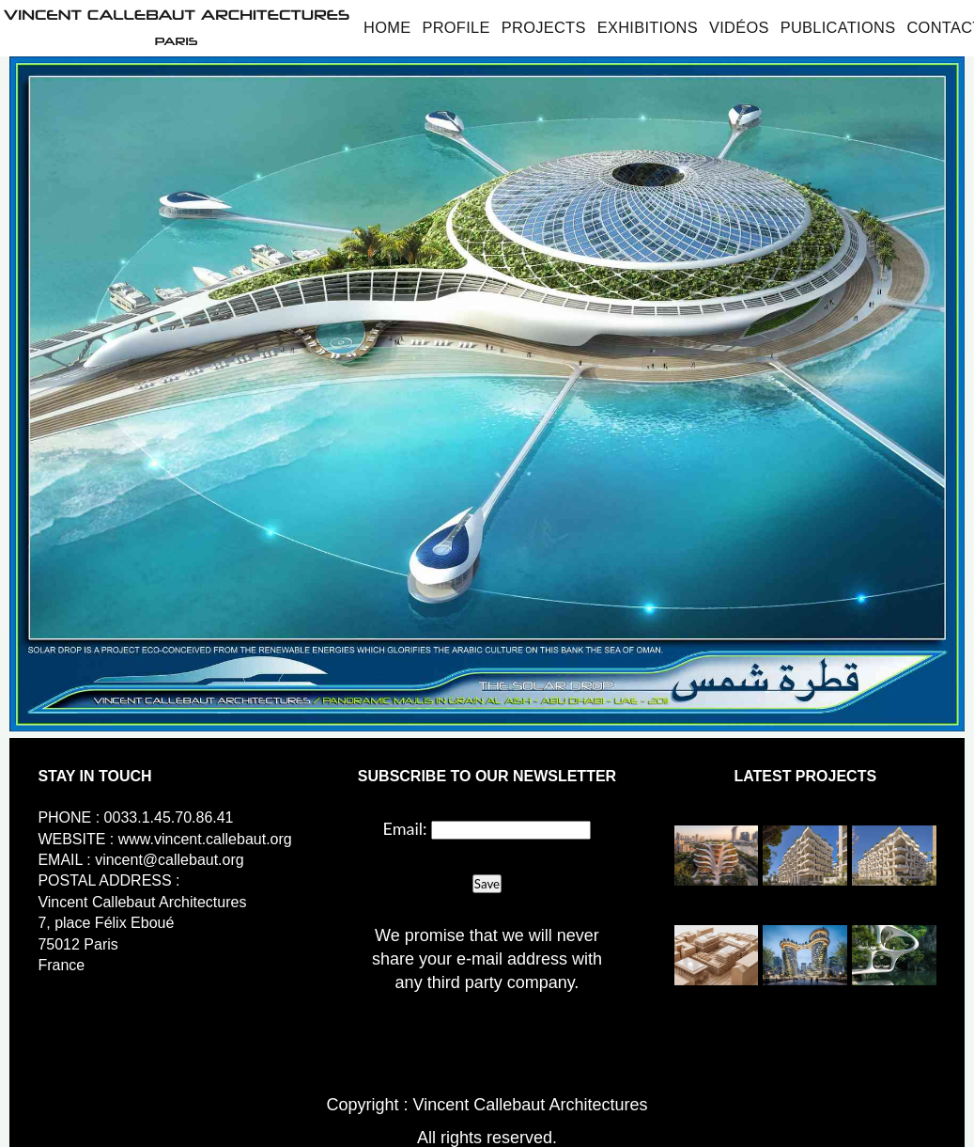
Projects (544, 27)
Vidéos (739, 27)
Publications (838, 27)
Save (487, 883)
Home (386, 27)
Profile (455, 27)
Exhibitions (647, 27)
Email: (405, 828)
